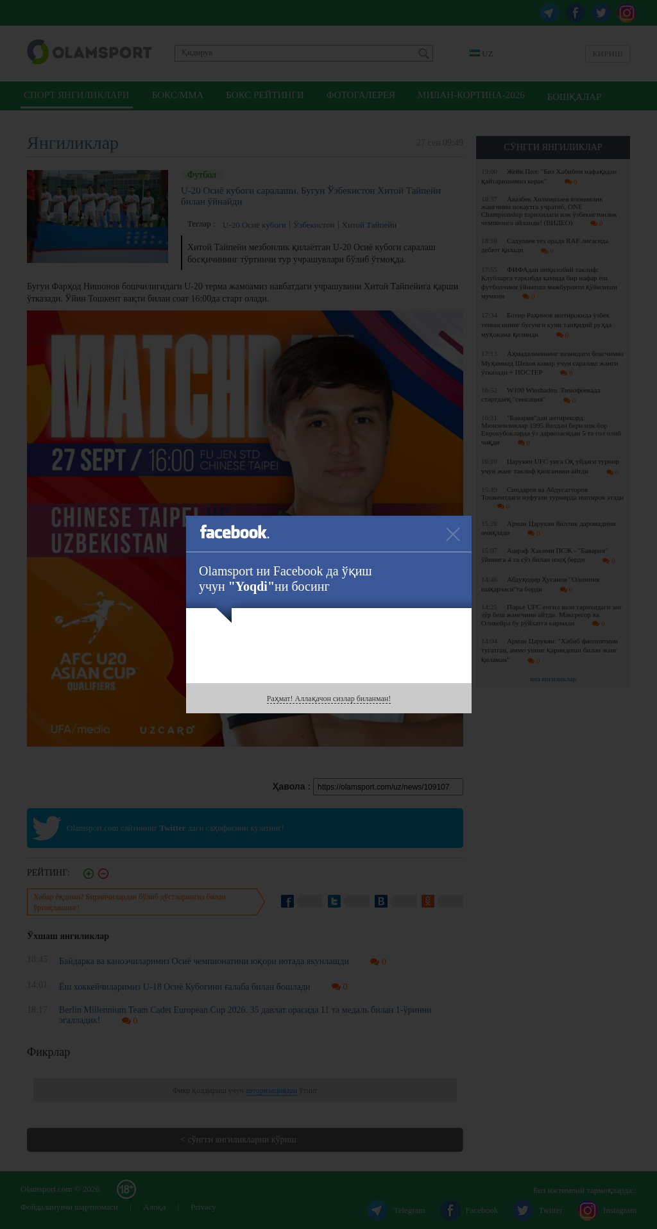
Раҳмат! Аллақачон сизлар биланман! (329, 698)
